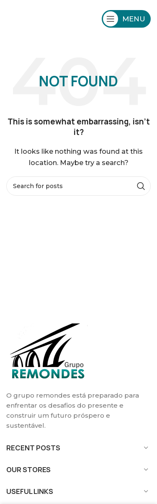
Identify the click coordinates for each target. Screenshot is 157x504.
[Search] (78, 186)
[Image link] (48, 352)
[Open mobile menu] (126, 18)
